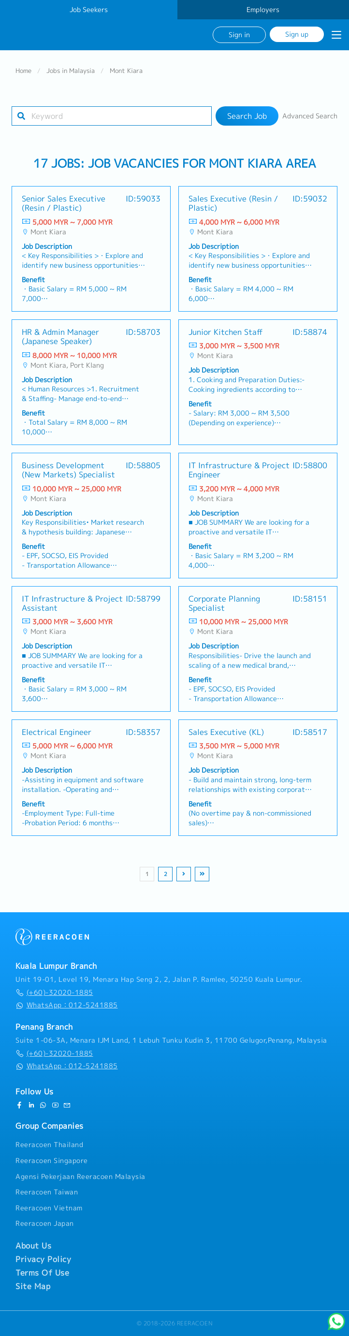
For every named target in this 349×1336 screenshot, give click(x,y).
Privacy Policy (43, 1259)
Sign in (239, 34)
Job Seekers (89, 9)
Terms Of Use (42, 1273)
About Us (33, 1245)
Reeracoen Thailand (49, 1144)
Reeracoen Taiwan (46, 1192)
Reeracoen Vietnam (49, 1208)
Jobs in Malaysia (70, 70)
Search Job (247, 116)
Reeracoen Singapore (51, 1160)
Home (23, 70)
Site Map (32, 1286)
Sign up (296, 34)
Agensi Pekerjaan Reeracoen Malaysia (80, 1176)
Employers (263, 9)
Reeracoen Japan (44, 1223)
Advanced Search (309, 116)
